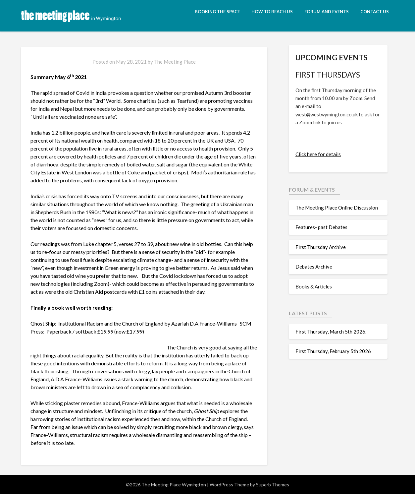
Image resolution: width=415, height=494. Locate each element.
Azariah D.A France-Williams (204, 323)
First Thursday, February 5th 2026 (333, 351)
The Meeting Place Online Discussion (336, 208)
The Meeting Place (175, 62)
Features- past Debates (321, 227)
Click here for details (318, 154)
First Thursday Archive (320, 247)
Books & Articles (313, 286)
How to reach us (272, 11)
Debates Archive (313, 267)
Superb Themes (272, 484)
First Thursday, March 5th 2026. (331, 332)
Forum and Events (326, 11)
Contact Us (374, 11)
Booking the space (217, 11)
